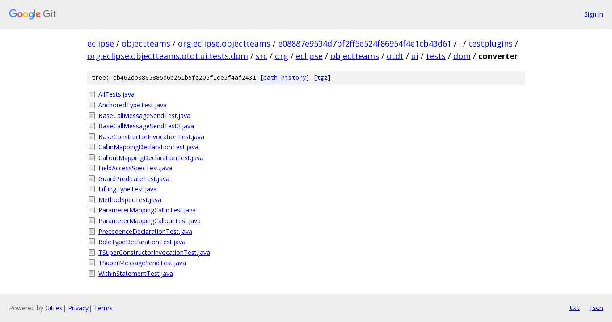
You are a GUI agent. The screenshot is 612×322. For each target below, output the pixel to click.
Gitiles (54, 308)
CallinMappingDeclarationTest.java (148, 147)
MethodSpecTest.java (129, 199)
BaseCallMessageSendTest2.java (146, 126)
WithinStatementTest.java (135, 273)
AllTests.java (116, 94)
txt (574, 308)
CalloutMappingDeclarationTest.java (150, 157)
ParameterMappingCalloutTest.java (149, 220)
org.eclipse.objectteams (224, 43)
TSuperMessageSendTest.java (142, 262)
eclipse (100, 43)
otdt (395, 56)
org (281, 56)
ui (414, 56)
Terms (103, 308)
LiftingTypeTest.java (127, 189)
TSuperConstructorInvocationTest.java (154, 252)
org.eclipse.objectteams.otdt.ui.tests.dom (167, 56)
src (261, 56)
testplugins (490, 43)
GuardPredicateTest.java (133, 178)
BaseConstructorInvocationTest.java (151, 136)
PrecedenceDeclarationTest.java (145, 231)
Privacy (78, 308)
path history (284, 77)
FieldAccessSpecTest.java (135, 168)
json (596, 308)
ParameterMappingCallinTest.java (147, 210)
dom (462, 56)
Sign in (593, 14)
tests (436, 56)
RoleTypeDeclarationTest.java (142, 241)
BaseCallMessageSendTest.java (144, 115)
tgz (322, 77)
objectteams (146, 43)
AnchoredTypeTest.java (132, 105)
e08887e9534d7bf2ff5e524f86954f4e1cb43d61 (365, 43)
